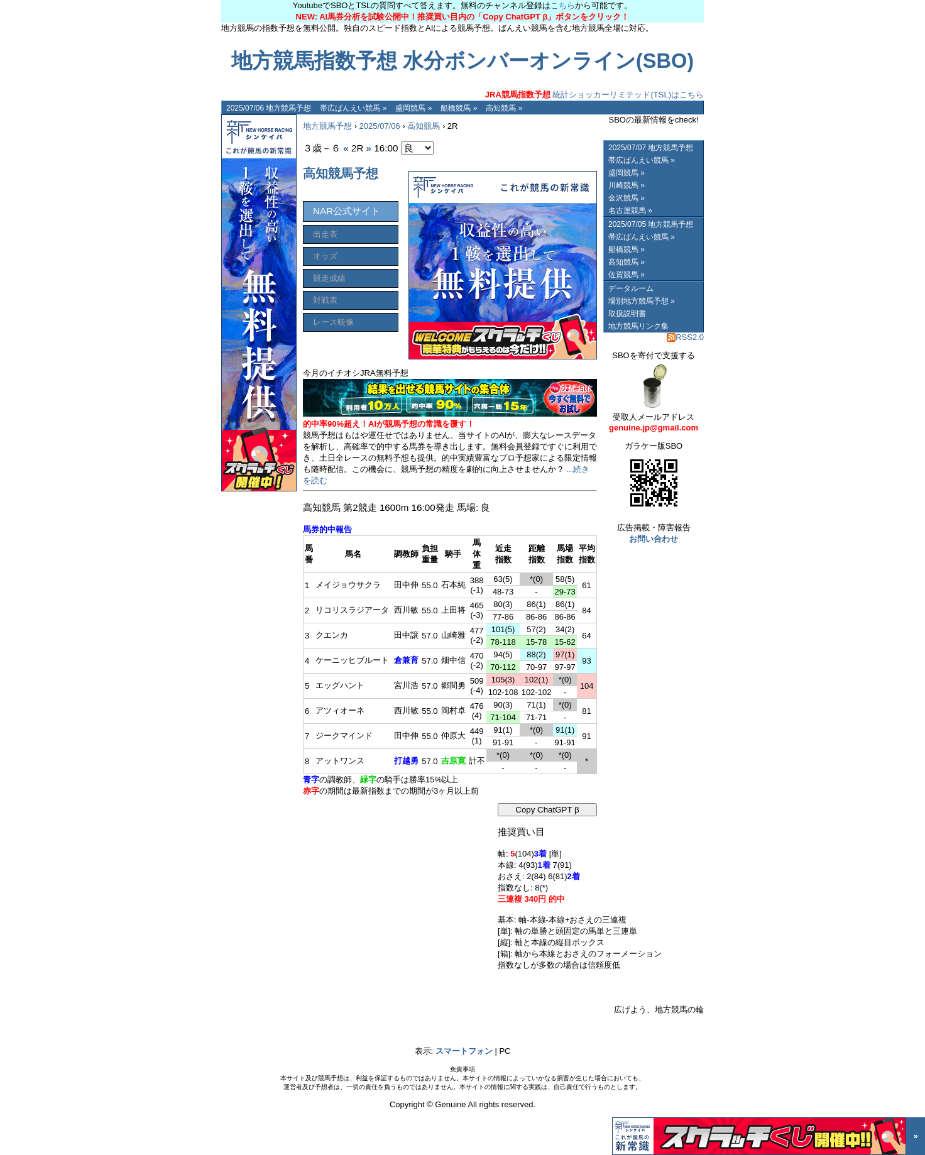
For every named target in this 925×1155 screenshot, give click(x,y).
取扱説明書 (627, 313)
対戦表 (325, 300)
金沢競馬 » (626, 198)
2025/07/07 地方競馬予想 (650, 147)
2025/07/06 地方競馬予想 (268, 108)
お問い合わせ (653, 539)
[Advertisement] (397, 881)
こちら (562, 5)
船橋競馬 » (459, 108)
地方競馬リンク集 (638, 326)
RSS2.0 (685, 337)
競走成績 (329, 278)
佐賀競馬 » (626, 274)
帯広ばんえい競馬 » (353, 108)
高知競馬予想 (340, 173)
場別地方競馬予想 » (641, 301)
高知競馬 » (504, 108)
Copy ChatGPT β (547, 809)
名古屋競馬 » (630, 210)
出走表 (325, 234)
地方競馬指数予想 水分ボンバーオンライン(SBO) (462, 61)
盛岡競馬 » (413, 108)
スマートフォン (464, 1051)
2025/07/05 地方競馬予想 (650, 224)
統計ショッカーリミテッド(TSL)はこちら (594, 94)
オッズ (325, 256)
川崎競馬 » (626, 185)
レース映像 (333, 322)
